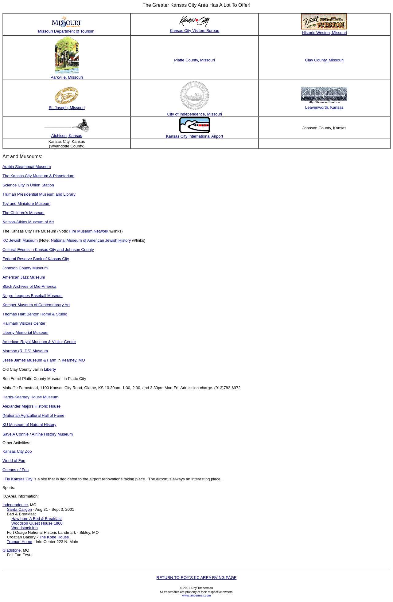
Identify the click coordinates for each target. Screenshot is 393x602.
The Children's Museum (23, 212)
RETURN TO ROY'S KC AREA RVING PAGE (197, 577)
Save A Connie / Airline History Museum (37, 434)
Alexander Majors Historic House (31, 406)
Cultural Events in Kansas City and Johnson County (48, 249)
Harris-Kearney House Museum (30, 397)
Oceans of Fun (15, 469)
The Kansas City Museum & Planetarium (38, 176)
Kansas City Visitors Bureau (194, 30)
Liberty (50, 369)
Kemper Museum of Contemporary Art (36, 305)
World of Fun (13, 460)
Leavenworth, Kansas (324, 107)
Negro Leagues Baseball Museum (32, 295)
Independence (15, 504)
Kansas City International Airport (194, 136)
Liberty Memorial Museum (25, 332)
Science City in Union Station (28, 185)
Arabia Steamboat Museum (26, 166)
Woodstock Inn (24, 528)
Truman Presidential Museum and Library (39, 194)
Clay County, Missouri (324, 60)
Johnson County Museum (25, 268)
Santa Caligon (19, 509)
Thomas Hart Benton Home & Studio (34, 314)
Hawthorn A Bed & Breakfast (36, 518)
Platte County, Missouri (194, 60)
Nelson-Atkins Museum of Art (28, 222)
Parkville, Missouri (67, 77)
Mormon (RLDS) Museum (25, 351)
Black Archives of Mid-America (29, 286)
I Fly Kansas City (17, 479)
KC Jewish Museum (20, 240)
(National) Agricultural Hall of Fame (33, 415)
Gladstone (11, 550)
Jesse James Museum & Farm (29, 360)
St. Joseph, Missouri (67, 107)
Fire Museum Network (88, 231)
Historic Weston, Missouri (324, 32)
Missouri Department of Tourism (66, 31)
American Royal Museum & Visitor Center (39, 341)
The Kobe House (54, 537)
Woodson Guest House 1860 (37, 523)
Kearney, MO (73, 360)
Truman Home (19, 541)
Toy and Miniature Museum (26, 203)
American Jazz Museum (23, 277)
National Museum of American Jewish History (91, 240)
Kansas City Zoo (17, 451)
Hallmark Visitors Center (23, 323)
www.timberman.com (196, 595)
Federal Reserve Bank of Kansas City (35, 258)
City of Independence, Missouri (194, 114)
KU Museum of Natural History (29, 424)
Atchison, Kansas (66, 135)
